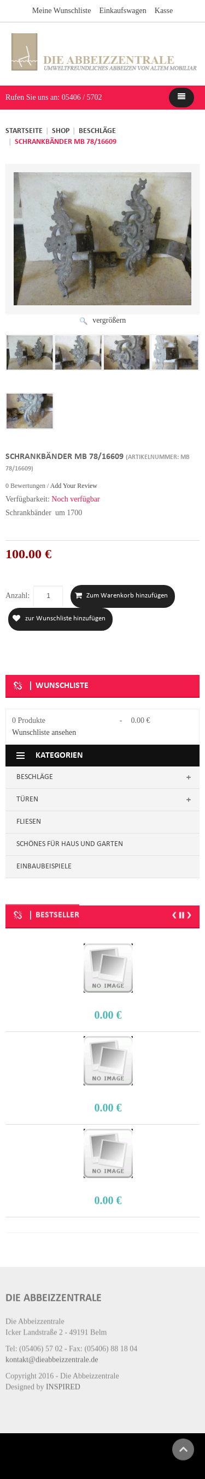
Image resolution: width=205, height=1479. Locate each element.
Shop (60, 131)
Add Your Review (73, 484)
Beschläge (97, 131)
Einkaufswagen (122, 10)
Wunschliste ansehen (44, 732)
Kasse (164, 10)
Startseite (24, 131)
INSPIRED (63, 1378)
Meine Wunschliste (61, 10)
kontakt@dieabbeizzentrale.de (51, 1351)
